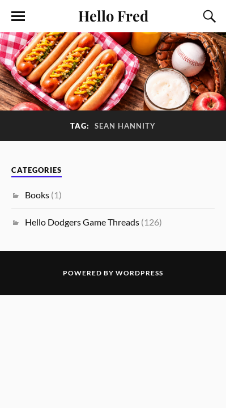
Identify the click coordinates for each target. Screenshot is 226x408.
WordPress (139, 273)
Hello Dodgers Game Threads (82, 221)
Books (37, 194)
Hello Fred (113, 15)
